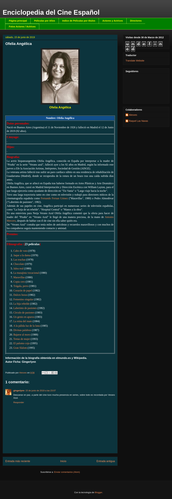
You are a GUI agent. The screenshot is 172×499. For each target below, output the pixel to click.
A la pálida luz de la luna (26, 325)
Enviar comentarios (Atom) (67, 472)
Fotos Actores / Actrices (22, 26)
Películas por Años (44, 20)
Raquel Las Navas (138, 121)
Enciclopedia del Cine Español (51, 12)
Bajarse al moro (21, 334)
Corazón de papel (22, 290)
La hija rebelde (21, 303)
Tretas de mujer (21, 339)
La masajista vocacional (26, 272)
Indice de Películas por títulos (78, 20)
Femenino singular (23, 299)
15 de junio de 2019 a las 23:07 (40, 390)
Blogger (98, 492)
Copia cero (19, 281)
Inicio (63, 461)
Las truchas (19, 259)
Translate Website (135, 60)
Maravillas (19, 277)
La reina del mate (22, 321)
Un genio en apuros (23, 316)
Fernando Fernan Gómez (54, 198)
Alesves (133, 115)
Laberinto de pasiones (25, 308)
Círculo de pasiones (23, 312)
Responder (18, 402)
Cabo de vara (20, 250)
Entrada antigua (106, 461)
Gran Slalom (20, 347)
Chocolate (18, 264)
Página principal (18, 20)
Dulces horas (20, 294)
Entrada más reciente (17, 461)
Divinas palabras (22, 330)
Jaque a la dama (21, 255)
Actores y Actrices (112, 20)
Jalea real (18, 268)
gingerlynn (18, 390)
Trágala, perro (20, 286)
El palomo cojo (21, 343)
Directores (136, 20)
